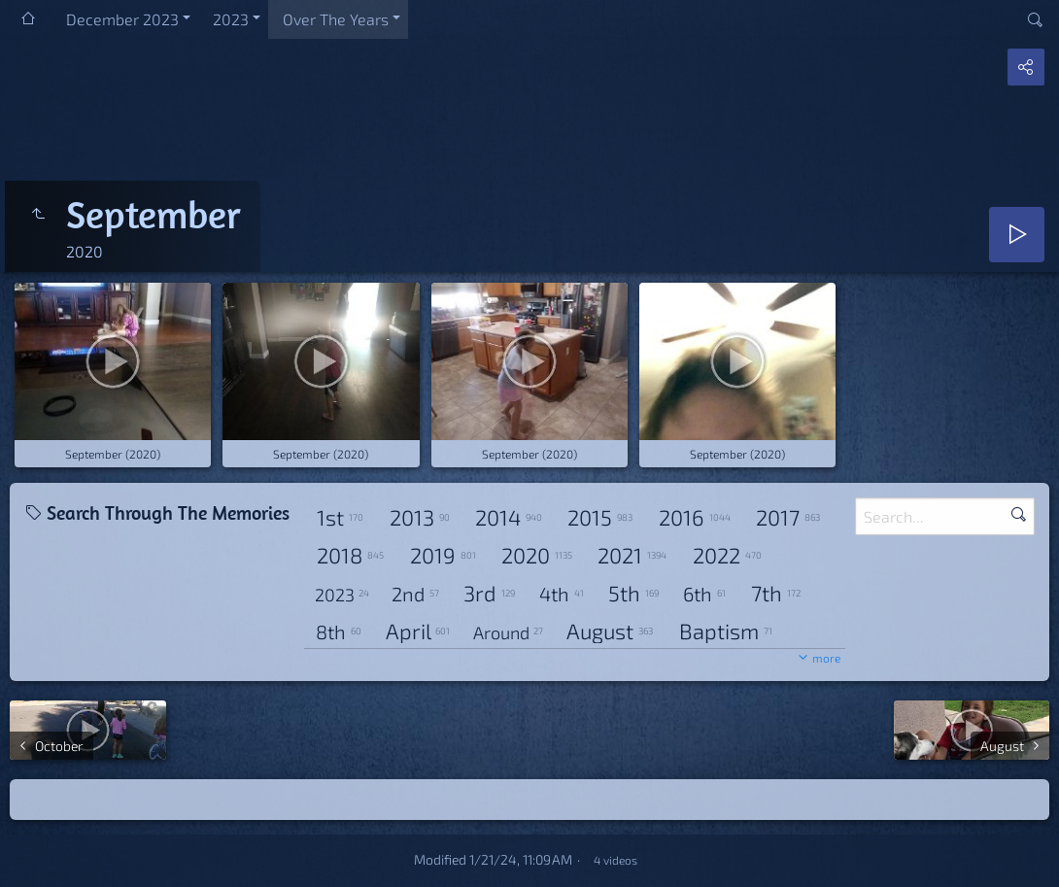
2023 (231, 19)
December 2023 (122, 19)
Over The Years (336, 19)
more (826, 658)
